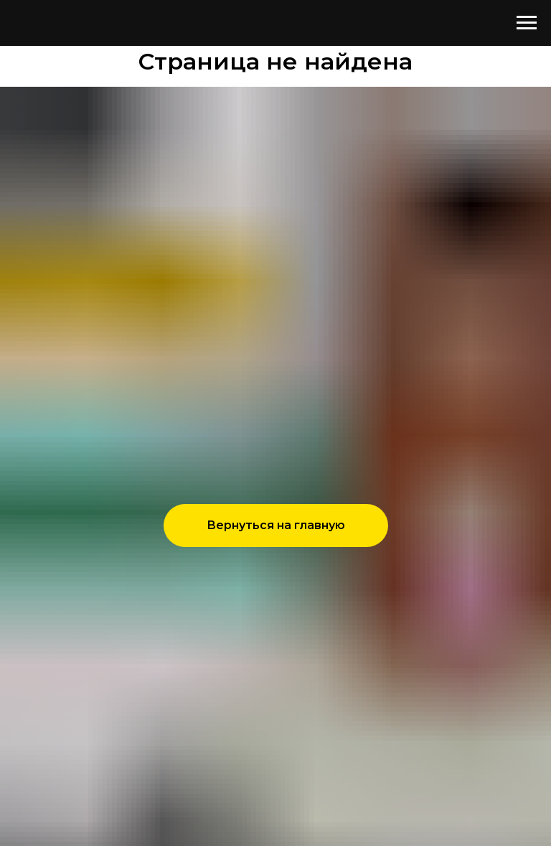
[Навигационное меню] (527, 23)
